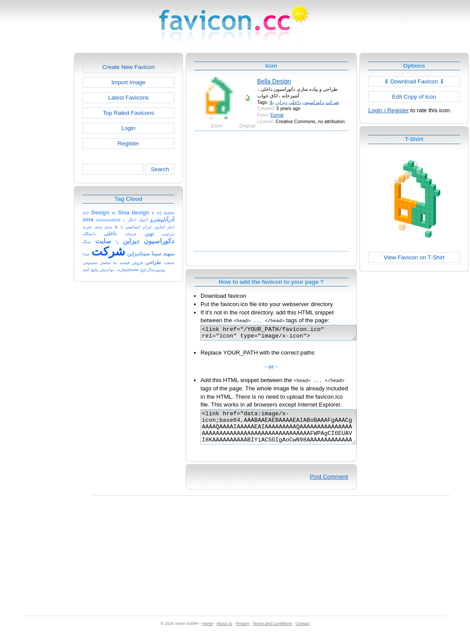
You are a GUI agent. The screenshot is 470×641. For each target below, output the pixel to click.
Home (207, 633)
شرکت (332, 102)
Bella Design (274, 81)
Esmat (276, 114)
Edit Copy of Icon (414, 96)
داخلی (295, 102)
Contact (303, 633)
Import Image (128, 82)
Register (128, 143)
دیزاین (281, 102)
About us (224, 633)
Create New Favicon (128, 67)
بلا (272, 102)
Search (160, 169)
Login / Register (388, 110)
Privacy (242, 633)
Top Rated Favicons (128, 113)
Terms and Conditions (272, 633)
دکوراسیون (313, 102)
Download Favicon (414, 81)
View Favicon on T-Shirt (414, 257)
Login (128, 128)
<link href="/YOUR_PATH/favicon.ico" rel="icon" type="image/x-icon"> (287, 334)
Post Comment (329, 485)
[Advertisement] (36, 184)
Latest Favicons (128, 97)
